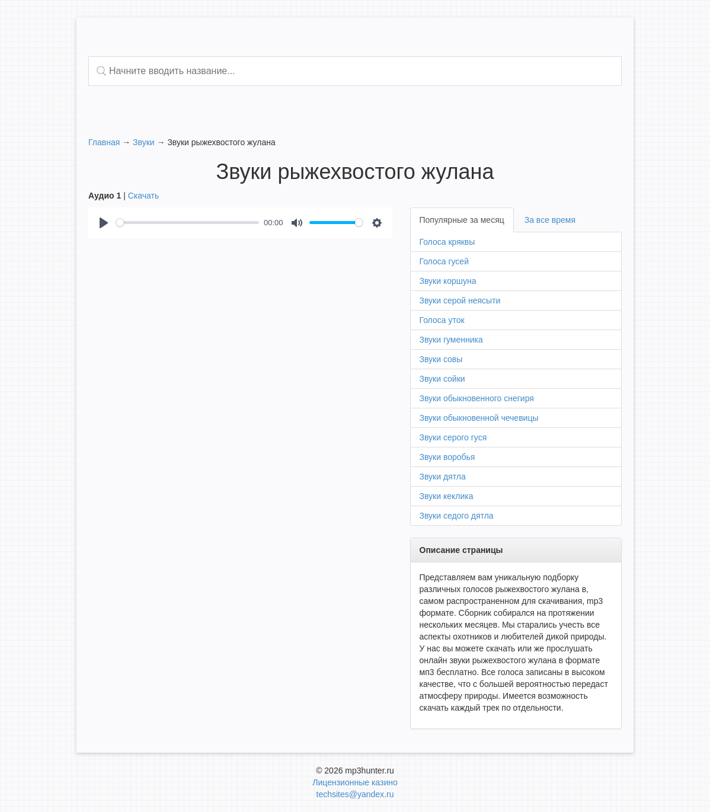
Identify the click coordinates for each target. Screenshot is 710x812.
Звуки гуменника (451, 339)
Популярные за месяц (462, 220)
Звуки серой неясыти (460, 300)
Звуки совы (441, 359)
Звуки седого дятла (457, 515)
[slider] (187, 222)
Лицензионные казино (354, 782)
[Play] (103, 222)
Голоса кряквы (447, 242)
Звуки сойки (442, 378)
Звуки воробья (447, 457)
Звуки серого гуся (453, 437)
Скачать (143, 195)
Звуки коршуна (448, 281)
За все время (549, 220)
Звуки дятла (443, 476)
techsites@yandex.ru (355, 794)
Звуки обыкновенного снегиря (477, 398)
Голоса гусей (444, 261)
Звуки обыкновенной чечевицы (479, 418)
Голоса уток (442, 320)
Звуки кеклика (447, 496)
